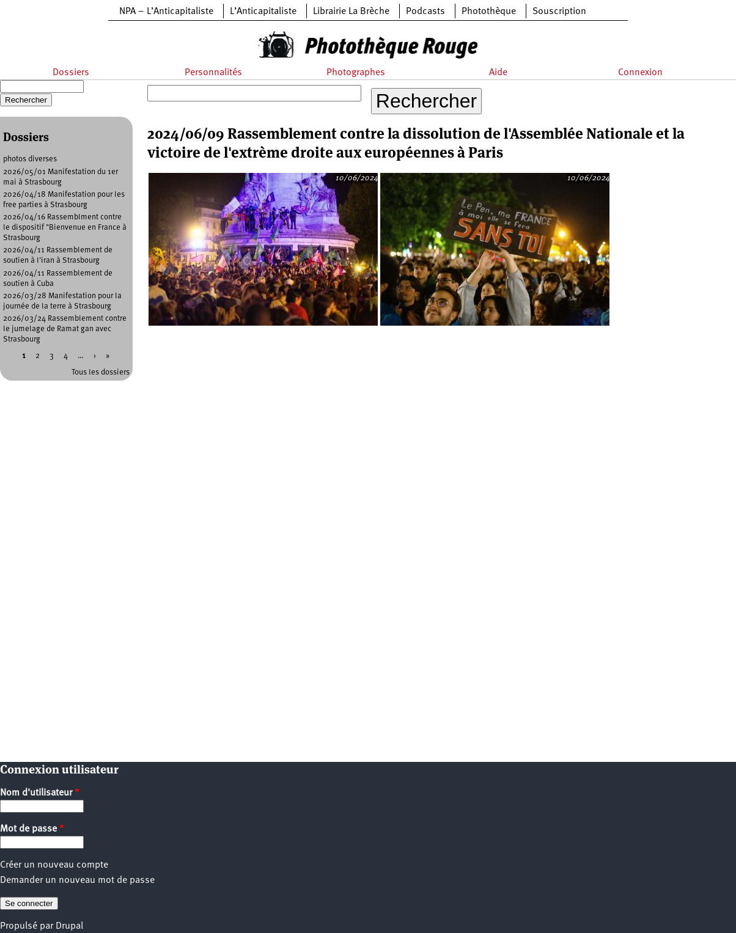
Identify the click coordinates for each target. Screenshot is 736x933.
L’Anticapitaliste (263, 11)
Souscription (559, 11)
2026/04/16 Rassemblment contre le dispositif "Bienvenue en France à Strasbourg (65, 227)
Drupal (69, 926)
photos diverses (30, 159)
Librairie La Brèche (351, 11)
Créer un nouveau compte (54, 865)
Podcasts (425, 11)
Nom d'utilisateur (39, 793)
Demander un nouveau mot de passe (77, 880)
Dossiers (71, 73)
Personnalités (213, 73)
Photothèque (489, 11)
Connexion (640, 73)
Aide (498, 73)
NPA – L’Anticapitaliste (166, 11)
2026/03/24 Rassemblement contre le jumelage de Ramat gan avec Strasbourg (65, 329)
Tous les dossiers (101, 372)
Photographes (355, 73)
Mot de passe (32, 829)
